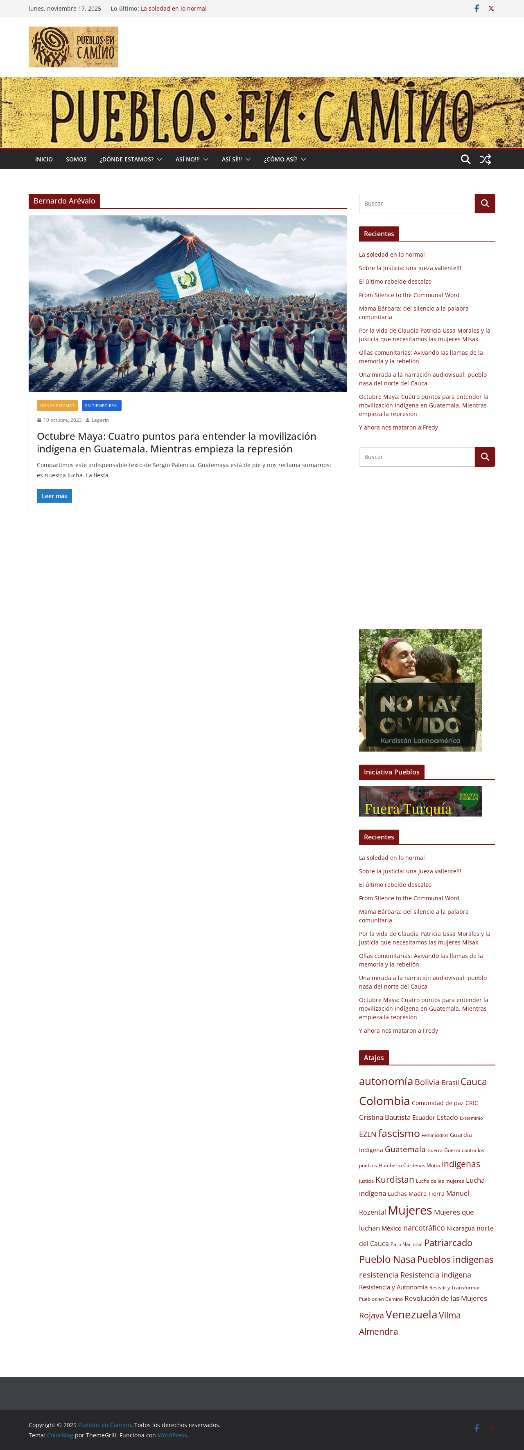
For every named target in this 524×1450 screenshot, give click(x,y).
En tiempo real (101, 405)
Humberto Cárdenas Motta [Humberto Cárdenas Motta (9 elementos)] (409, 1165)
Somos (76, 159)
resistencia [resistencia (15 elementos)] (379, 1274)
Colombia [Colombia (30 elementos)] (384, 1100)
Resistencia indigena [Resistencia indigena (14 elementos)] (435, 1275)
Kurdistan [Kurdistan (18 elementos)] (394, 1179)
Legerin (100, 419)
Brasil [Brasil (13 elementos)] (450, 1082)
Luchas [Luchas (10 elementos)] (397, 1193)
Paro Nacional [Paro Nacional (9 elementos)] (406, 1244)
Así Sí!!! (232, 159)
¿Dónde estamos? (127, 159)
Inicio (44, 159)
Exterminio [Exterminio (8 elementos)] (471, 1118)
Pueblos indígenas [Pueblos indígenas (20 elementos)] (455, 1259)
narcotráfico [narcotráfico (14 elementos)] (424, 1228)
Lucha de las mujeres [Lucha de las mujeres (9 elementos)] (440, 1180)
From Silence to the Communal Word (409, 295)
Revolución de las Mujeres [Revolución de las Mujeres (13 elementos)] (445, 1298)
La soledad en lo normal (174, 8)
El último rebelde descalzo (395, 281)
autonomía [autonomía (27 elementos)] (386, 1081)
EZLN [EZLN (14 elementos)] (368, 1134)
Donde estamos (57, 405)
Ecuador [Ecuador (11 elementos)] (423, 1117)
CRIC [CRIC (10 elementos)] (471, 1103)
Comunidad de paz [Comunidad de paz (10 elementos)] (438, 1103)
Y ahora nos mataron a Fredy (398, 427)
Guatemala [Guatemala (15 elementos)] (405, 1149)
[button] (158, 159)
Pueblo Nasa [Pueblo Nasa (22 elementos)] (387, 1259)
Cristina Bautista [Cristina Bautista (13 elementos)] (385, 1117)
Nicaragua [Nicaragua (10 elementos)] (461, 1228)
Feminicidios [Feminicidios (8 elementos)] (435, 1135)
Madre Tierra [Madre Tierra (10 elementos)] (427, 1193)
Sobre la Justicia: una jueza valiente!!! (410, 268)
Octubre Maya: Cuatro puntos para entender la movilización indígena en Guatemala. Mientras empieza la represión (176, 442)
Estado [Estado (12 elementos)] (447, 1117)
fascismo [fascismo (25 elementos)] (399, 1133)
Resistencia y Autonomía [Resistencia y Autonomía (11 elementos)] (393, 1287)
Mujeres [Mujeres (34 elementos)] (410, 1210)
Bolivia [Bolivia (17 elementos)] (427, 1082)
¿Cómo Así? (280, 159)
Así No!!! (188, 159)
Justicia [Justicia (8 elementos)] (366, 1181)
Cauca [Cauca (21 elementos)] (474, 1081)
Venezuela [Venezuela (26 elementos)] (411, 1314)
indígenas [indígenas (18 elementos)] (461, 1164)
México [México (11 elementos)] (392, 1228)
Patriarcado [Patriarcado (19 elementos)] (448, 1243)
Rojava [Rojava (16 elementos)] (371, 1315)
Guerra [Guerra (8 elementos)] (435, 1150)
